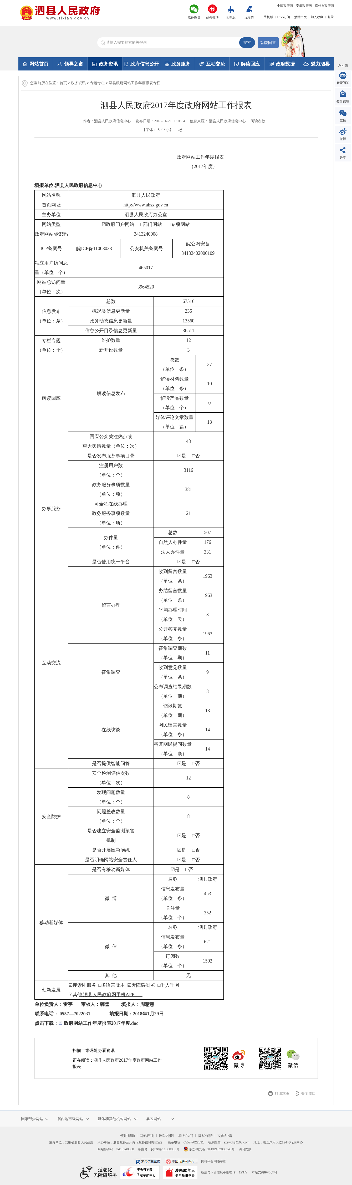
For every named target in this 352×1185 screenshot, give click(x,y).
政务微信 (194, 17)
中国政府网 (285, 6)
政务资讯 (105, 64)
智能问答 (268, 42)
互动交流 (212, 64)
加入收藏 (317, 17)
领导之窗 (70, 64)
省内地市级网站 (70, 1119)
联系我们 (185, 1135)
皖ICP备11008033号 (165, 1149)
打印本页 (282, 1093)
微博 (343, 139)
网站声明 (147, 1135)
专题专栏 (97, 83)
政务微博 (212, 17)
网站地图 (166, 1135)
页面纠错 (224, 1135)
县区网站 (153, 1119)
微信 (343, 120)
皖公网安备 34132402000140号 (209, 1149)
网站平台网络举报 (213, 1161)
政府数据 (282, 64)
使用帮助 (127, 1135)
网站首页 (35, 64)
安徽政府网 (304, 6)
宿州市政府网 (324, 6)
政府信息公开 (141, 64)
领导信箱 (342, 101)
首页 (63, 83)
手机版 (268, 17)
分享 (343, 157)
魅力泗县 (316, 64)
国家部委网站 (32, 1119)
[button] (231, 12)
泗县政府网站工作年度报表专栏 (134, 83)
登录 (331, 17)
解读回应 (247, 64)
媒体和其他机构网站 (114, 1119)
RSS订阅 (283, 17)
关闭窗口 (308, 1093)
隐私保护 (205, 1135)
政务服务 (177, 64)
